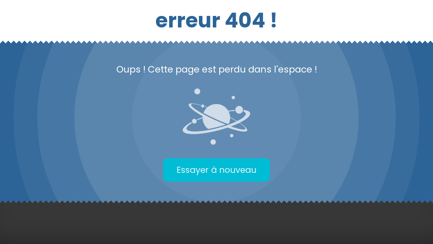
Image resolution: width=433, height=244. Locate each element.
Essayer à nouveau (216, 170)
